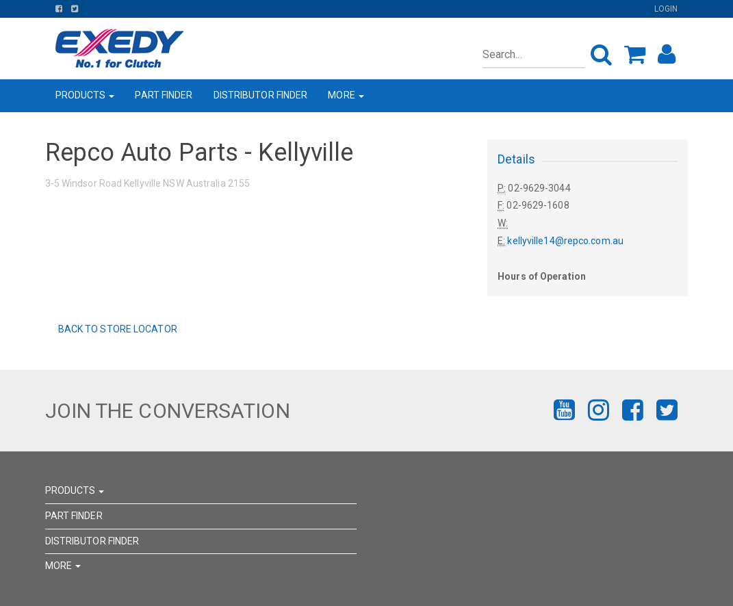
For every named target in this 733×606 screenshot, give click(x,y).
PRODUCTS (85, 95)
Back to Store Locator (116, 329)
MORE (346, 95)
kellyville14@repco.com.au (565, 240)
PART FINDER (163, 95)
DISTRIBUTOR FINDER (261, 95)
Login (666, 9)
